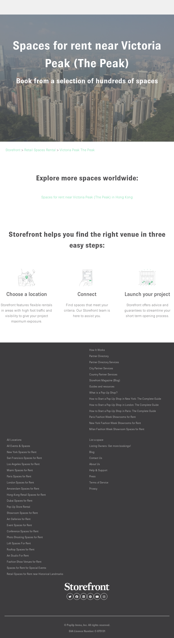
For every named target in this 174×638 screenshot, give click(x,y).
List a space (96, 439)
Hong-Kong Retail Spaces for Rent (26, 494)
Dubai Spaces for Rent (19, 500)
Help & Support (98, 470)
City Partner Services (101, 368)
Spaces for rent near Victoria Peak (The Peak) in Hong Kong (87, 197)
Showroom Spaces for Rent (22, 512)
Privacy (93, 488)
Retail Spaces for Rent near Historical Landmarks (35, 573)
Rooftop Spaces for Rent (20, 549)
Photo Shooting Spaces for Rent (25, 537)
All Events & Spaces (18, 445)
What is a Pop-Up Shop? (103, 392)
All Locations (14, 439)
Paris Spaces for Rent (19, 476)
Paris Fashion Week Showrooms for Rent (112, 416)
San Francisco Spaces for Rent (24, 457)
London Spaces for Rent (20, 482)
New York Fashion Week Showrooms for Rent (115, 422)
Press (92, 476)
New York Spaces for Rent (21, 452)
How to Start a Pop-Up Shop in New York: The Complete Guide (125, 398)
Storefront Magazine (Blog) (104, 380)
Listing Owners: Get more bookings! (110, 445)
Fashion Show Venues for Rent (24, 561)
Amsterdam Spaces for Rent (23, 488)
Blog (91, 452)
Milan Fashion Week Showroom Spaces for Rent (116, 429)
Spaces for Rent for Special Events (26, 567)
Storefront (12, 150)
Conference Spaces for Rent (23, 531)
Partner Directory (99, 356)
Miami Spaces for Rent (20, 470)
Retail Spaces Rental (40, 150)
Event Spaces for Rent (19, 525)
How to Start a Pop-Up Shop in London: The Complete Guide (124, 404)
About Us (94, 464)
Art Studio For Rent (18, 555)
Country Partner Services (103, 374)
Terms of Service (98, 482)
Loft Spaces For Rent (19, 543)
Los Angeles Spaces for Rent (23, 464)
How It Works (97, 349)
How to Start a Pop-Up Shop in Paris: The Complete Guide (122, 410)
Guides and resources (101, 386)
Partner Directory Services (104, 362)
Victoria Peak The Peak (77, 150)
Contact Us (95, 457)
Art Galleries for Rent (19, 518)
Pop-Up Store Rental (18, 506)
